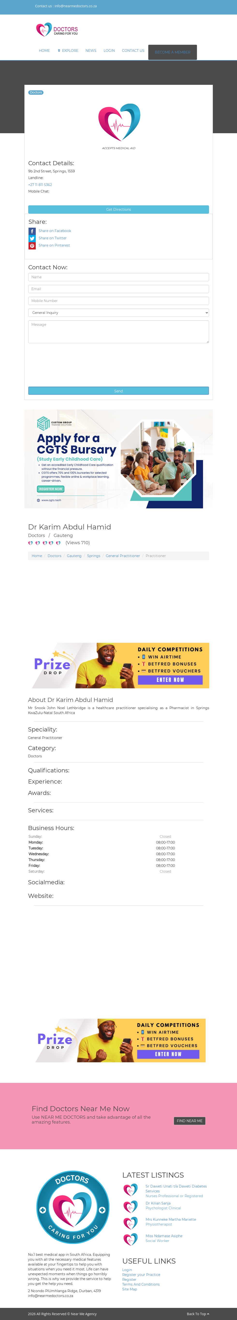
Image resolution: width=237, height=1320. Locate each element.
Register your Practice (141, 1275)
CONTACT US (133, 50)
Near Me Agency (83, 1314)
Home (37, 556)
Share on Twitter (48, 238)
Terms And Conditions (141, 1284)
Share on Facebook (50, 231)
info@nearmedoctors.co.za (76, 6)
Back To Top (198, 1314)
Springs (93, 556)
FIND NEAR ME (189, 1121)
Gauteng (74, 556)
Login (127, 1270)
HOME (44, 50)
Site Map (129, 1289)
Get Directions (118, 209)
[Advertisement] (118, 609)
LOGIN (109, 50)
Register (129, 1279)
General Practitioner (123, 556)
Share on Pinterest (49, 245)
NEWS (91, 50)
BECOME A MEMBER (172, 52)
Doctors (54, 556)
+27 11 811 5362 (40, 185)
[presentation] (48, 364)
